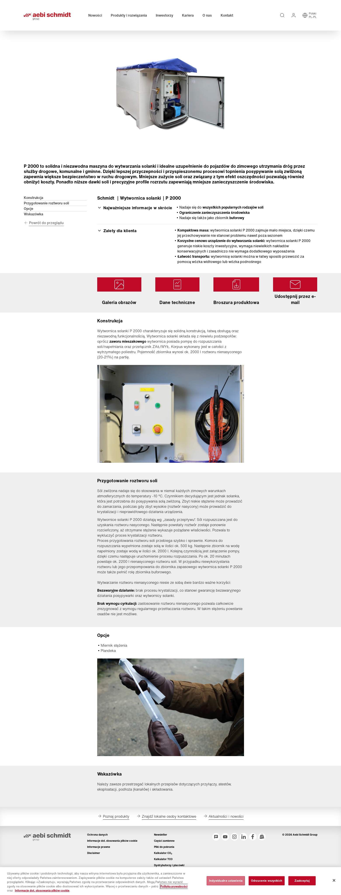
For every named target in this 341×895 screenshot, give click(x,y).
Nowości (95, 15)
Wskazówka (33, 214)
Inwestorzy (164, 15)
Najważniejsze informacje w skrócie (134, 208)
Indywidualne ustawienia (225, 882)
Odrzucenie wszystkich (266, 882)
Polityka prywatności (173, 888)
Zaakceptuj (302, 882)
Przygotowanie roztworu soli (46, 203)
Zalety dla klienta (117, 230)
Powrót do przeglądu (46, 222)
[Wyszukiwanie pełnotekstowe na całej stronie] (282, 15)
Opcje (28, 208)
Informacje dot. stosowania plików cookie (42, 892)
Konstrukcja (33, 197)
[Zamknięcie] (334, 882)
